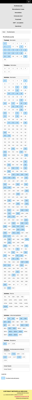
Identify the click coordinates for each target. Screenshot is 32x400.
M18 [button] (9, 325)
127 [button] (9, 139)
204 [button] (18, 174)
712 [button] (13, 249)
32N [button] (18, 296)
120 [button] (13, 135)
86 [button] (13, 119)
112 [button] (17, 132)
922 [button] (17, 271)
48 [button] (17, 103)
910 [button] (18, 268)
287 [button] (9, 200)
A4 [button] (14, 284)
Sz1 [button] (26, 284)
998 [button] (9, 284)
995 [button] (5, 284)
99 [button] (13, 126)
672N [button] (5, 303)
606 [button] (22, 213)
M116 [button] (20, 334)
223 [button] (5, 181)
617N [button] (15, 300)
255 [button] (14, 190)
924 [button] (22, 271)
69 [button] (5, 113)
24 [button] (9, 53)
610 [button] (9, 216)
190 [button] (13, 168)
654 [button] (18, 229)
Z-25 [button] (9, 357)
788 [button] (9, 262)
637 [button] (26, 223)
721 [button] (5, 252)
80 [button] (21, 116)
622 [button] (17, 220)
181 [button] (25, 161)
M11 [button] (5, 322)
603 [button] (13, 213)
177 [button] (9, 161)
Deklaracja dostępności (22, 398)
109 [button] (5, 132)
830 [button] (17, 265)
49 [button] (21, 103)
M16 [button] (26, 322)
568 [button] (22, 210)
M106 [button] (25, 331)
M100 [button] (19, 328)
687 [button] (14, 239)
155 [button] (13, 152)
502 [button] (22, 203)
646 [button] (5, 229)
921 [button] (13, 271)
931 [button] (14, 275)
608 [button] (27, 213)
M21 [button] (18, 325)
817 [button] (13, 265)
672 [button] (13, 236)
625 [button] (5, 223)
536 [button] (26, 207)
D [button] (17, 68)
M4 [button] (21, 318)
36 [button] (9, 56)
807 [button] (22, 262)
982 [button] (22, 281)
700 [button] (9, 245)
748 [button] (17, 258)
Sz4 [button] (13, 288)
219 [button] (18, 177)
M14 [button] (18, 322)
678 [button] (5, 239)
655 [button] (23, 229)
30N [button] (13, 296)
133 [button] (9, 142)
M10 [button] (25, 318)
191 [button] (17, 168)
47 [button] (13, 103)
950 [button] (14, 278)
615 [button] (22, 216)
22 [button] (25, 50)
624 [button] (26, 220)
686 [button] (9, 239)
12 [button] (4, 87)
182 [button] (5, 164)
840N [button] (26, 303)
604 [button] (18, 213)
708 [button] (5, 249)
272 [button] (9, 197)
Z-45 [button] (19, 357)
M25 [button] (10, 328)
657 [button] (9, 233)
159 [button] (5, 155)
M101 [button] (24, 328)
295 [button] (5, 203)
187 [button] (25, 164)
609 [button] (5, 216)
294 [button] (26, 200)
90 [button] (5, 122)
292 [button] (22, 200)
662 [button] (14, 233)
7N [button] (9, 296)
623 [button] (22, 220)
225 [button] (13, 181)
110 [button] (9, 132)
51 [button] (5, 106)
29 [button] (21, 93)
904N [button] (16, 306)
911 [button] (22, 268)
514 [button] (5, 207)
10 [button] (17, 46)
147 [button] (5, 148)
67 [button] (25, 109)
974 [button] (18, 281)
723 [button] (13, 252)
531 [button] (22, 207)
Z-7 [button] (9, 343)
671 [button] (9, 236)
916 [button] (5, 271)
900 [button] (9, 268)
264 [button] (9, 194)
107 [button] (21, 129)
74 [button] (25, 113)
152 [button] (25, 148)
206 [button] (26, 174)
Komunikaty (18, 12)
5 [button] (25, 43)
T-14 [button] (9, 354)
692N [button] (10, 303)
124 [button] (21, 135)
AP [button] (5, 318)
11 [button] (21, 46)
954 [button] (18, 278)
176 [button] (5, 161)
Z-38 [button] (13, 343)
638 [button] (5, 226)
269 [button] (22, 194)
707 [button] (26, 245)
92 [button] (13, 122)
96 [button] (25, 122)
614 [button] (18, 216)
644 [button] (22, 226)
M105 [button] (20, 331)
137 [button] (25, 142)
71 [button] (13, 113)
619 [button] (9, 220)
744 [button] (26, 255)
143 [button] (17, 145)
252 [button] (27, 187)
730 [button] (17, 252)
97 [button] (5, 126)
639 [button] (9, 226)
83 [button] (5, 119)
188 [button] (5, 168)
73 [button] (21, 113)
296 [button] (9, 203)
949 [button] (9, 278)
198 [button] (17, 171)
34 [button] (5, 56)
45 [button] (25, 56)
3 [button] (17, 43)
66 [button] (21, 109)
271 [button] (5, 197)
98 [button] (9, 126)
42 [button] (17, 100)
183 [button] (9, 164)
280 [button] (21, 197)
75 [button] (5, 116)
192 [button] (21, 168)
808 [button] (27, 262)
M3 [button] (17, 318)
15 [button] (5, 50)
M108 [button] (10, 334)
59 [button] (5, 109)
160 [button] (9, 155)
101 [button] (21, 126)
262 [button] (5, 194)
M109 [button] (15, 334)
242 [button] (26, 184)
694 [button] (14, 242)
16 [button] (9, 50)
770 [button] (26, 258)
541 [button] (5, 210)
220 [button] (22, 177)
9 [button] (17, 84)
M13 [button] (13, 322)
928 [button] (5, 275)
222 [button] (26, 177)
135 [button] (17, 142)
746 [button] (9, 258)
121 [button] (17, 135)
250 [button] (22, 187)
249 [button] (18, 187)
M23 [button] (27, 325)
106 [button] (17, 129)
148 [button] (9, 148)
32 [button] (9, 97)
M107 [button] (5, 334)
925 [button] (26, 271)
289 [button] (18, 200)
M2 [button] (13, 318)
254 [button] (9, 190)
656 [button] (5, 233)
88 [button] (21, 119)
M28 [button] (14, 328)
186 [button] (21, 164)
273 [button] (13, 197)
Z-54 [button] (5, 360)
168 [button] (13, 158)
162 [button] (18, 155)
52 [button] (9, 106)
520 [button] (13, 207)
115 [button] (25, 132)
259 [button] (22, 190)
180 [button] (21, 161)
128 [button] (13, 139)
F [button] (25, 68)
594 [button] (26, 210)
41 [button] (21, 56)
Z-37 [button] (14, 357)
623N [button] (20, 300)
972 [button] (9, 281)
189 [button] (9, 168)
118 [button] (9, 135)
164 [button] (22, 155)
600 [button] (5, 213)
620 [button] (13, 220)
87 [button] (17, 119)
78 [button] (13, 116)
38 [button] (13, 56)
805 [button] (18, 262)
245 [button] (9, 187)
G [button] (4, 71)
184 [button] (13, 164)
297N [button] (10, 300)
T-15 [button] (13, 354)
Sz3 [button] (9, 288)
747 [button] (13, 258)
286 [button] (5, 200)
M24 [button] (5, 328)
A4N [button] (5, 309)
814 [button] (9, 265)
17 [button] (21, 87)
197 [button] (13, 171)
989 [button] (26, 281)
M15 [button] (22, 322)
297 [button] (14, 203)
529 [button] (17, 207)
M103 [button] (10, 331)
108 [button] (25, 129)
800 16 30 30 (25, 393)
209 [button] (13, 177)
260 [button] (27, 190)
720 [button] (26, 249)
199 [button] (21, 171)
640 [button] (14, 226)
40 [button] (17, 56)
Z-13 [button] (23, 354)
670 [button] (5, 236)
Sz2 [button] (5, 288)
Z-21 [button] (5, 357)
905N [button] (21, 306)
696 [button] (23, 242)
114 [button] (21, 132)
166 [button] (5, 158)
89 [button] (25, 119)
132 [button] (5, 142)
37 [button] (25, 97)
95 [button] (21, 122)
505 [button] (27, 203)
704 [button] (18, 245)
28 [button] (21, 53)
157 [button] (21, 152)
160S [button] (13, 155)
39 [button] (5, 100)
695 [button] (18, 242)
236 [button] (18, 184)
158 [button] (25, 152)
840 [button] (26, 265)
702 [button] (14, 245)
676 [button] (26, 236)
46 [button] (5, 59)
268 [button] (18, 194)
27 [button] (17, 53)
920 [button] (9, 271)
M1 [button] (9, 318)
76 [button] (9, 116)
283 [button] (26, 197)
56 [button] (17, 106)
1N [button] (5, 296)
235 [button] (13, 184)
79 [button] (17, 116)
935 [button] (22, 275)
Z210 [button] (18, 354)
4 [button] (21, 43)
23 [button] (5, 53)
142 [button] (13, 145)
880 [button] (5, 268)
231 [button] (26, 181)
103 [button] (5, 129)
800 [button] (13, 262)
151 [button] (21, 148)
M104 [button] (15, 331)
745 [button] (5, 258)
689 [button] (22, 239)
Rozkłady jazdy (18, 5)
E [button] (21, 68)
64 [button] (13, 109)
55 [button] (13, 106)
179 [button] (17, 161)
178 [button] (13, 161)
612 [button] (13, 216)
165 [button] (26, 155)
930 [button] (9, 275)
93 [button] (17, 122)
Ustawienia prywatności (22, 396)
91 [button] (9, 122)
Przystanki (18, 19)
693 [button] (9, 242)
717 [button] (21, 249)
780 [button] (5, 262)
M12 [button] (9, 322)
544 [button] (9, 210)
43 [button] (21, 100)
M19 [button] (13, 325)
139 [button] (9, 145)
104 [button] (9, 129)
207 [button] (5, 177)
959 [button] (22, 278)
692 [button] (5, 242)
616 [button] (26, 216)
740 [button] (13, 255)
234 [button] (9, 184)
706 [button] (22, 245)
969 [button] (5, 281)
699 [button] (5, 245)
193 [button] (25, 168)
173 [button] (21, 158)
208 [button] (9, 177)
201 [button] (5, 174)
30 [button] (25, 53)
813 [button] (5, 265)
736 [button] (26, 252)
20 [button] (17, 50)
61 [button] (9, 109)
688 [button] (18, 239)
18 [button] (25, 87)
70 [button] (9, 113)
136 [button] (21, 142)
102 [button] (25, 126)
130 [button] (21, 139)
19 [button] (13, 50)
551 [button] (13, 210)
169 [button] (17, 158)
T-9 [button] (5, 354)
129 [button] (17, 139)
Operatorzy (18, 26)
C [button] (13, 68)
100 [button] (17, 126)
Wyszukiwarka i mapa (18, 9)
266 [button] (14, 194)
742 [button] (17, 255)
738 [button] (9, 255)
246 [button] (14, 187)
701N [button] (15, 303)
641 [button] (18, 226)
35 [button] (17, 97)
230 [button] (22, 181)
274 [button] (17, 197)
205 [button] (22, 174)
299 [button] (18, 203)
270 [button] (27, 194)
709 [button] (9, 249)
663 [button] (18, 233)
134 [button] (13, 142)
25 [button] (5, 93)
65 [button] (17, 109)
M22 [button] (22, 325)
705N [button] (20, 303)
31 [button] (4, 97)
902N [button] (5, 306)
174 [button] (25, 158)
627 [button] (9, 223)
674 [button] (22, 236)
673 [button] (17, 236)
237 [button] (22, 184)
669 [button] (27, 233)
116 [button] (5, 135)
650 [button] (14, 229)
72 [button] (17, 113)
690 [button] (27, 239)
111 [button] (13, 132)
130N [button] (5, 300)
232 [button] (5, 184)
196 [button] (9, 171)
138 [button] (5, 145)
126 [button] (5, 139)
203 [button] (13, 174)
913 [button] (26, 268)
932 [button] (18, 275)
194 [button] (5, 171)
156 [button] (17, 152)
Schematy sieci (18, 16)
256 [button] (18, 190)
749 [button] (22, 258)
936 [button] (26, 275)
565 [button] (18, 210)
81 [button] (25, 116)
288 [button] (13, 200)
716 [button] (17, 249)
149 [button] (13, 148)
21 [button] (21, 50)
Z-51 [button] (24, 357)
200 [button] (25, 171)
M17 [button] (5, 325)
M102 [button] (5, 331)
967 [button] (27, 278)
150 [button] (17, 148)
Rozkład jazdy (11, 32)
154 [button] (9, 152)
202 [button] (9, 174)
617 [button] (5, 220)
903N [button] (10, 306)
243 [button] (5, 187)
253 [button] (5, 190)
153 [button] (5, 152)
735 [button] (21, 252)
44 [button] (25, 100)
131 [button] (25, 139)
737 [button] (5, 255)
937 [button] (5, 278)
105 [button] (13, 129)
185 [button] (17, 164)
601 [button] (9, 213)
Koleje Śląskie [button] (7, 369)
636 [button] (22, 223)
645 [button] (27, 226)
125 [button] (25, 135)
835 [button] (22, 265)
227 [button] (18, 181)
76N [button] (22, 296)
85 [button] (9, 119)
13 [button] (25, 46)
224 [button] (9, 181)
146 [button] (25, 145)
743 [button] (21, 255)
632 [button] (18, 223)
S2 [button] (5, 343)
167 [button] (9, 158)
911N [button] (26, 306)
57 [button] (21, 106)
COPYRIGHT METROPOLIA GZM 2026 (15, 391)
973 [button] (14, 281)
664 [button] (22, 233)
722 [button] (9, 252)
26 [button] (13, 53)
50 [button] (25, 103)
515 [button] (9, 207)
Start (4, 32)
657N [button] (25, 300)
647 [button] (9, 229)
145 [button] (21, 145)
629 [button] (13, 223)
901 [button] (14, 268)
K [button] (17, 284)
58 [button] (25, 106)
